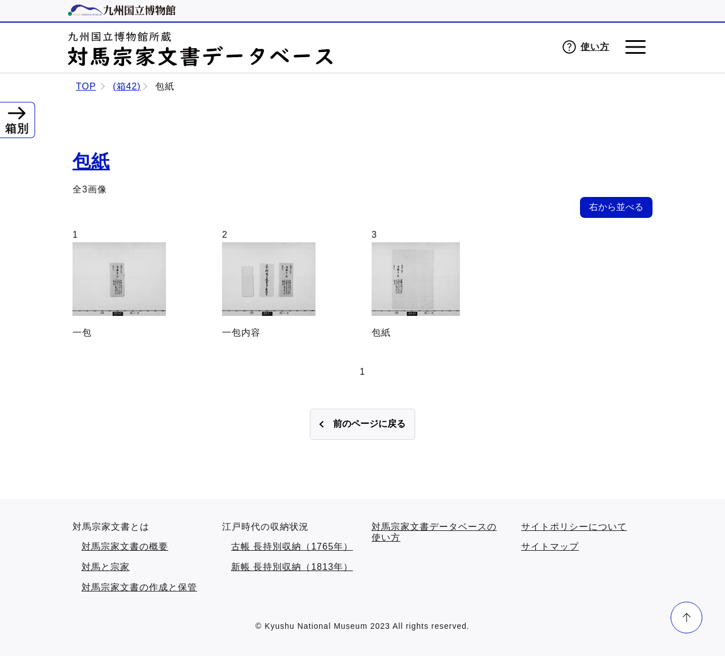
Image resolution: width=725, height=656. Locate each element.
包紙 (91, 161)
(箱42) (126, 86)
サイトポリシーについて (574, 526)
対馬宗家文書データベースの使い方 (434, 532)
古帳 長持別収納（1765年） (292, 546)
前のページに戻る (369, 423)
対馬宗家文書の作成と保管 (139, 587)
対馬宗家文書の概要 (125, 546)
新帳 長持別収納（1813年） (292, 567)
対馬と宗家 (106, 567)
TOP (86, 86)
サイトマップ (550, 546)
